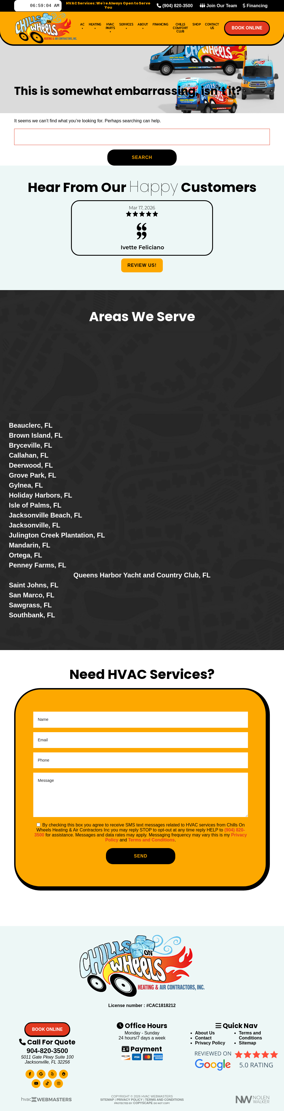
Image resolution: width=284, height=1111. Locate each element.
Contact (203, 1038)
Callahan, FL (29, 455)
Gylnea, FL (26, 485)
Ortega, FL (25, 555)
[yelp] (52, 1073)
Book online (247, 29)
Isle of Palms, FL (35, 505)
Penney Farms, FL (37, 565)
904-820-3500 (47, 1050)
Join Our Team (218, 6)
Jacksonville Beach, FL (45, 515)
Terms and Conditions (151, 840)
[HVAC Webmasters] (46, 1101)
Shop (196, 25)
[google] (41, 1073)
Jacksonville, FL (34, 525)
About (143, 27)
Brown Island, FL (35, 435)
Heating (95, 27)
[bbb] (63, 1073)
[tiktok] (47, 1082)
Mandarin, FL (29, 545)
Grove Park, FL (32, 475)
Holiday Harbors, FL (40, 495)
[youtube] (36, 1082)
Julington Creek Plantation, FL (57, 535)
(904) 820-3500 (175, 6)
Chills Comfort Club (180, 29)
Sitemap (247, 1043)
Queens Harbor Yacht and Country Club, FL (142, 575)
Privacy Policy (210, 1043)
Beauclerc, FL (30, 425)
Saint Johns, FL (34, 585)
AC (82, 27)
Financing (255, 6)
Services (126, 27)
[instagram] (58, 1082)
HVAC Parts (110, 28)
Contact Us (212, 27)
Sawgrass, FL (30, 605)
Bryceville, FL (30, 445)
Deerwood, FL (31, 465)
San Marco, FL (31, 595)
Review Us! (141, 265)
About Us (205, 1033)
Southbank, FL (32, 615)
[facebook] (30, 1073)
